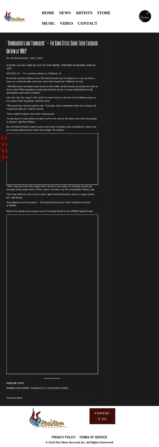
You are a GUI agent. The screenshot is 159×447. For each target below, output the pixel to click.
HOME (48, 13)
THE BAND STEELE (57, 388)
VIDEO (66, 23)
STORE (103, 13)
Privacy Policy (64, 437)
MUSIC (48, 23)
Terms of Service (93, 437)
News (19, 398)
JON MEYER (53, 65)
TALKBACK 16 (38, 388)
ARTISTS (83, 13)
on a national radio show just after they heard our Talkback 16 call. (47, 81)
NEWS (65, 13)
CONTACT (87, 23)
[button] (102, 416)
